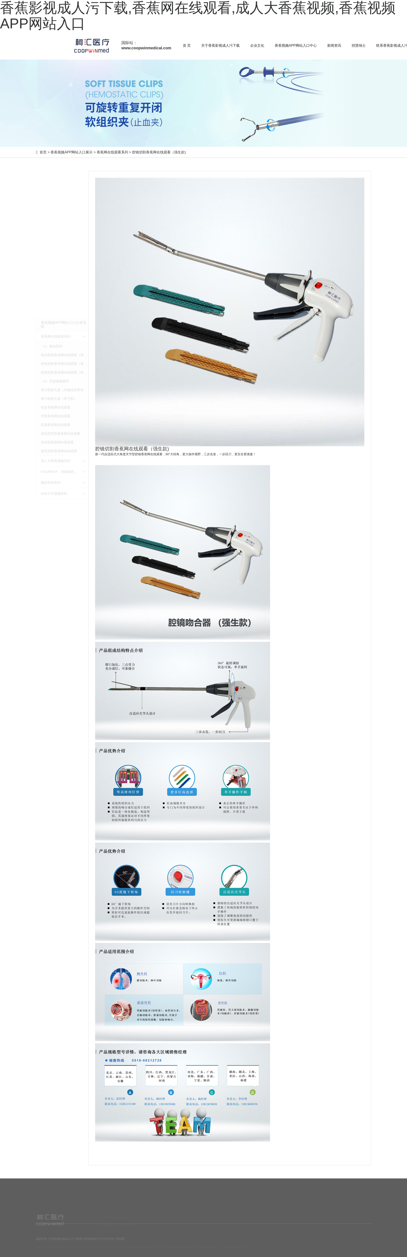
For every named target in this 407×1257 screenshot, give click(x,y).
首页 (43, 152)
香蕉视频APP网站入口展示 (72, 152)
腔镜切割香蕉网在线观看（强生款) (159, 152)
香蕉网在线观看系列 (112, 152)
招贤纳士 (359, 45)
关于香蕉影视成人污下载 (220, 45)
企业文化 (257, 45)
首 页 (187, 45)
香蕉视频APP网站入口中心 (296, 45)
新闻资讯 (334, 45)
